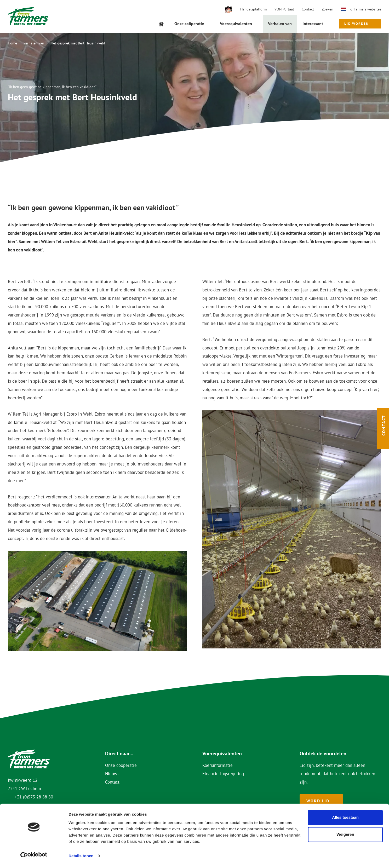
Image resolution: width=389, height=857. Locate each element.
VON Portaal (284, 9)
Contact (308, 9)
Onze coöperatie (121, 765)
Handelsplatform (253, 9)
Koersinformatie (217, 765)
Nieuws (112, 774)
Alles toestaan (345, 808)
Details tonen (80, 846)
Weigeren (345, 825)
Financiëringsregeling (223, 774)
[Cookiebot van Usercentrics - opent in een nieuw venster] (34, 847)
